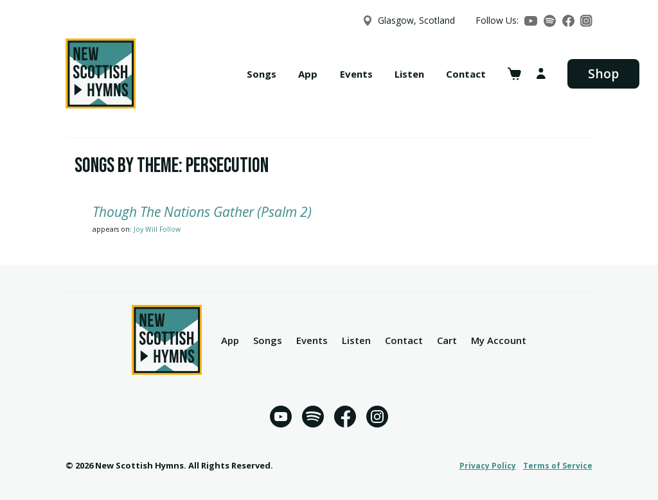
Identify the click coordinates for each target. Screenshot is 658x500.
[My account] (541, 73)
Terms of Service (557, 465)
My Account (498, 340)
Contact (466, 73)
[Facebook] (568, 21)
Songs (261, 73)
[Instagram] (586, 21)
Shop (603, 73)
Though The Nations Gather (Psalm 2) (202, 212)
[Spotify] (550, 21)
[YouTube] (530, 21)
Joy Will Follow (157, 229)
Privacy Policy (487, 465)
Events (356, 73)
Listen (409, 73)
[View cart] (514, 73)
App (307, 73)
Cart (447, 340)
